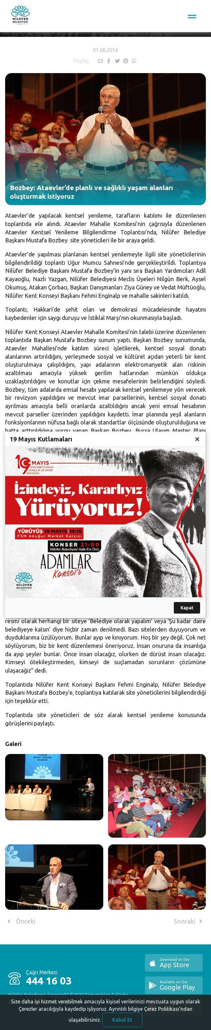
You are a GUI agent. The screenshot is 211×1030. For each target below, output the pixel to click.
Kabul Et (122, 1023)
